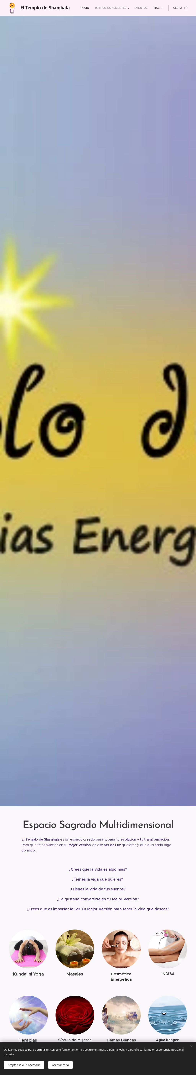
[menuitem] (86, 8)
